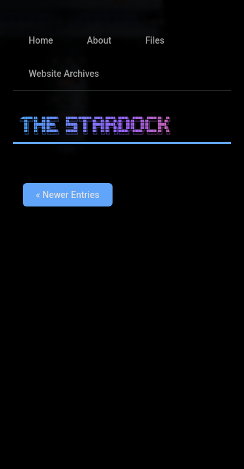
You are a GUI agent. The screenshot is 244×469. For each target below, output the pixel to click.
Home (41, 40)
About (99, 40)
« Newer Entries (68, 195)
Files (155, 40)
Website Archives (64, 73)
